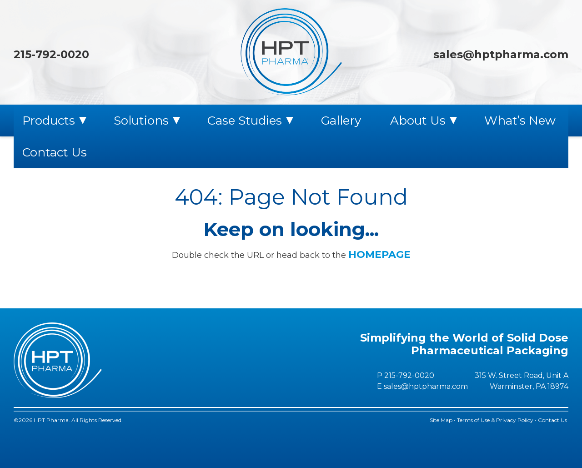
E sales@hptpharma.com (422, 386)
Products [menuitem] (48, 120)
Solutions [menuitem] (141, 120)
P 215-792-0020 (405, 375)
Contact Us (553, 420)
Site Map (441, 420)
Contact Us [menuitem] (54, 152)
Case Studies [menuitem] (244, 120)
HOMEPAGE (379, 254)
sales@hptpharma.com (500, 54)
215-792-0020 (51, 54)
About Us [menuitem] (418, 120)
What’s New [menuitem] (520, 120)
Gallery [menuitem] (341, 120)
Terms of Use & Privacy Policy (495, 420)
